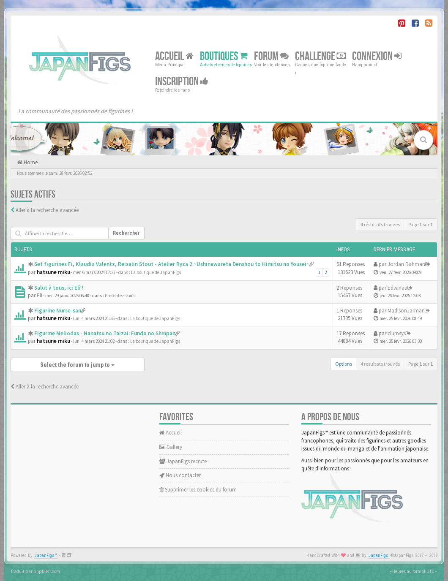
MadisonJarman (406, 310)
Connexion (377, 56)
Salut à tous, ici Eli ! (59, 287)
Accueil (174, 56)
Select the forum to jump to (77, 364)
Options (343, 364)
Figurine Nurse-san (57, 310)
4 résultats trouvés (380, 224)
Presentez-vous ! (121, 296)
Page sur (420, 224)
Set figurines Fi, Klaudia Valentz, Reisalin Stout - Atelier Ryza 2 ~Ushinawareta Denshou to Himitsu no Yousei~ (171, 264)
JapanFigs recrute (183, 461)
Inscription (181, 82)
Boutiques (224, 56)
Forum (271, 56)
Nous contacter (180, 475)
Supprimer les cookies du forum (198, 489)
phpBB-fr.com (46, 571)
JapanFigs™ (46, 555)
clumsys (397, 333)
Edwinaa (397, 287)
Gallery (170, 447)
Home (30, 162)
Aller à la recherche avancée (47, 210)
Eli (39, 295)
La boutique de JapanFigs (156, 272)
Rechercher (126, 233)
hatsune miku (53, 272)
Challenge (320, 56)
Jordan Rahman (406, 264)
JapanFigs (378, 555)
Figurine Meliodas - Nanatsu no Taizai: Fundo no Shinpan (104, 333)
